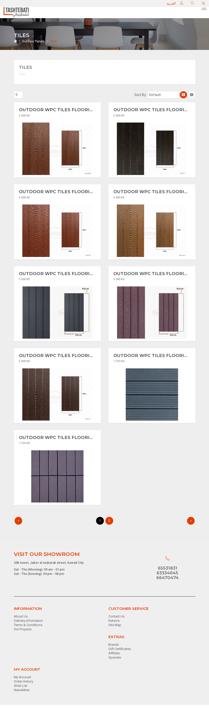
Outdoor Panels (33, 41)
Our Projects (23, 633)
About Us (21, 621)
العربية (171, 3)
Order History (23, 686)
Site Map (114, 629)
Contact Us (116, 621)
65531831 (167, 572)
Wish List (20, 690)
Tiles (53, 41)
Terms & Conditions (28, 629)
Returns (114, 625)
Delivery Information (28, 625)
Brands (113, 649)
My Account (22, 681)
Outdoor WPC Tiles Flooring (57, 110)
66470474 (167, 581)
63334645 (167, 576)
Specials (114, 661)
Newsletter (21, 694)
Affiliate (114, 657)
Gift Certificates (119, 653)
